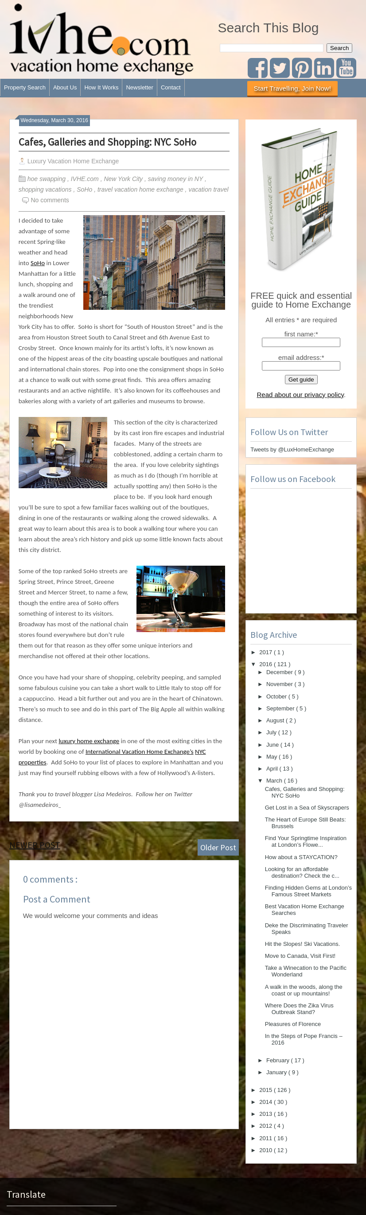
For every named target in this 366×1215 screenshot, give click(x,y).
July (272, 732)
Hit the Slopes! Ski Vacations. (302, 944)
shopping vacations (46, 189)
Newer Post (34, 844)
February (278, 1060)
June (273, 744)
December (280, 672)
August (276, 720)
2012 (266, 1125)
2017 (266, 652)
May (272, 756)
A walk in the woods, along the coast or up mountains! (304, 990)
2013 (266, 1114)
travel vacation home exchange (141, 189)
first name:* (301, 334)
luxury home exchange (88, 741)
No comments (50, 200)
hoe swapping (47, 178)
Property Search (25, 87)
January (277, 1072)
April (273, 768)
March (275, 780)
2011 (266, 1138)
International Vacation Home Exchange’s (140, 752)
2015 (266, 1090)
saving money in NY (176, 178)
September (281, 708)
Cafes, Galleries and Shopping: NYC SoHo (107, 141)
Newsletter (139, 87)
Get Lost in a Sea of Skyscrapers (307, 807)
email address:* (301, 357)
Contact (171, 87)
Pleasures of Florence (293, 1024)
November (280, 684)
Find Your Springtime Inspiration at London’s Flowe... (306, 841)
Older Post (218, 847)
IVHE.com (86, 178)
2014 (266, 1102)
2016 (266, 664)
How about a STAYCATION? (301, 857)
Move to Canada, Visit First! (300, 956)
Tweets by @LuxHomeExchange (292, 449)
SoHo (85, 189)
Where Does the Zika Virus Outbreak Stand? (299, 1008)
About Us (65, 87)
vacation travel (208, 189)
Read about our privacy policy (300, 394)
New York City (124, 178)
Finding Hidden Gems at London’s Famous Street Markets (308, 891)
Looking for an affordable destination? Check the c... (302, 872)
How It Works (101, 87)
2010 (266, 1150)
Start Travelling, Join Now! (292, 88)
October (277, 696)
